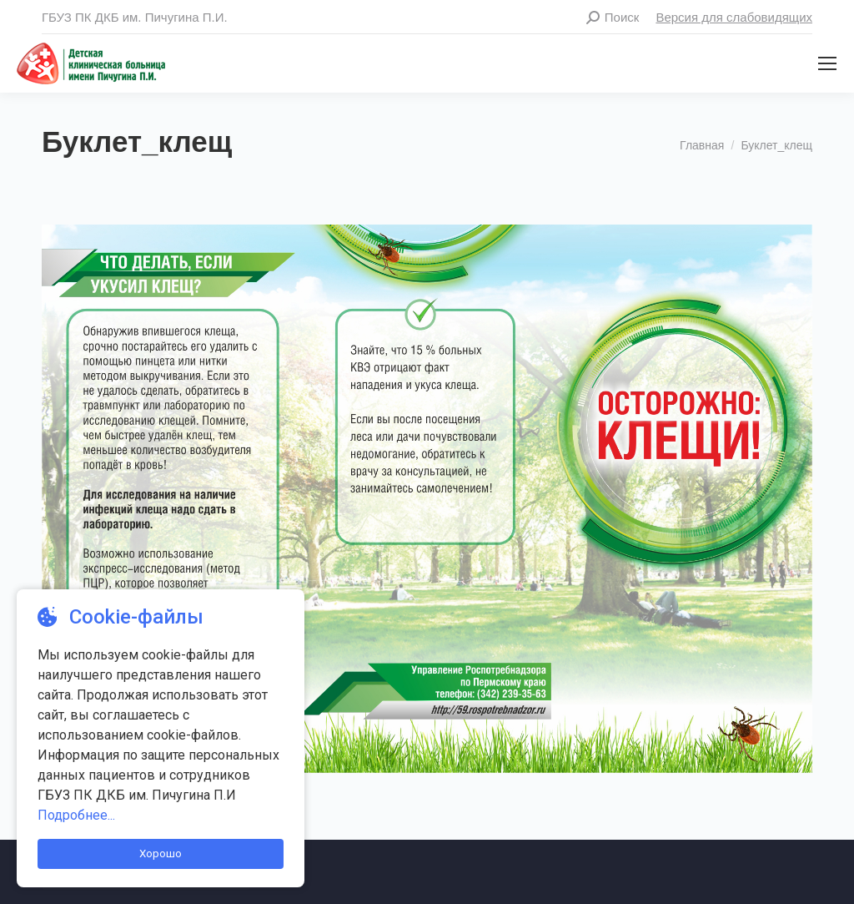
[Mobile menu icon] (827, 63)
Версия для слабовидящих (734, 17)
